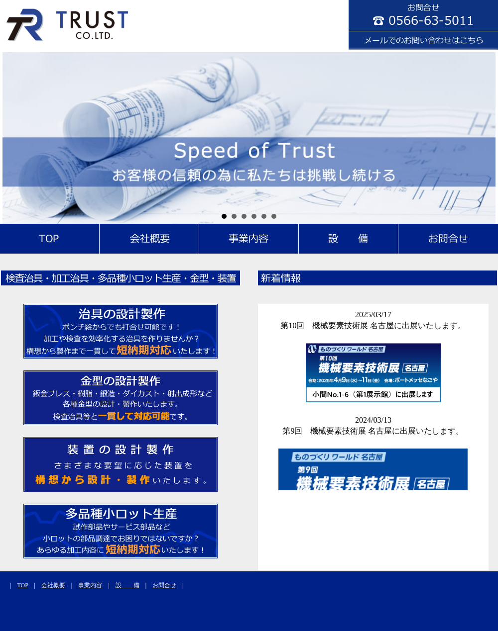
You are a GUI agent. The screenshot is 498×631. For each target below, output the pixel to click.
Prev (15, 137)
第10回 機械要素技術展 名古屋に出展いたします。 (373, 325)
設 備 (127, 585)
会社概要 (53, 585)
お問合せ (164, 585)
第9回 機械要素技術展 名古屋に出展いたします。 (373, 431)
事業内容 (90, 585)
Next (483, 137)
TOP (22, 585)
